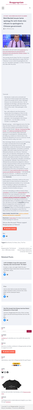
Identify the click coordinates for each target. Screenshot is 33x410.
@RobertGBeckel (22, 192)
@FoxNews (6, 192)
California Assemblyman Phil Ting (17, 131)
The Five (23, 242)
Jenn (5, 28)
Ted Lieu (17, 129)
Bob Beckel (9, 242)
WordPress (22, 408)
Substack (8, 402)
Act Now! (5, 15)
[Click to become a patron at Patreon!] (10, 230)
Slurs (19, 242)
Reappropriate (16, 2)
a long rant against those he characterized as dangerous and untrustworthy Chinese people (15, 51)
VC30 (4, 286)
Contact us (4, 338)
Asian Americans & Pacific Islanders (18, 15)
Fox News (14, 242)
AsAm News (13, 218)
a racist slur (23, 50)
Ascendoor (8, 408)
